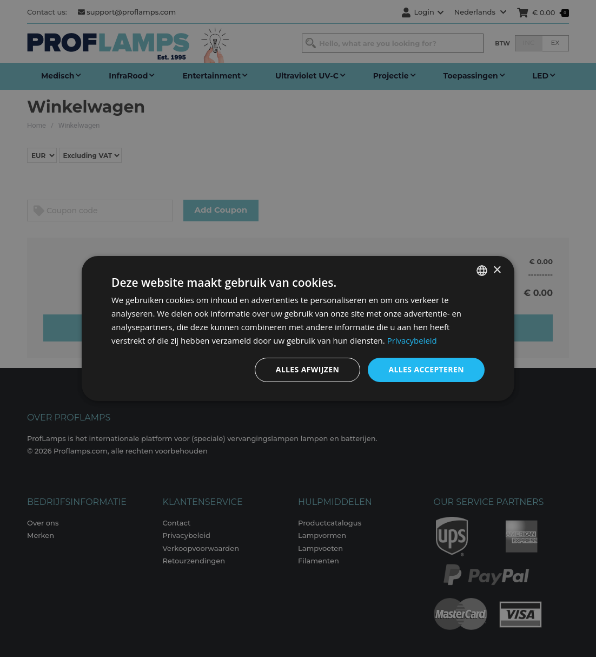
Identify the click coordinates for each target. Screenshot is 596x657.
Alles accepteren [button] (426, 369)
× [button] (497, 270)
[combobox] (481, 270)
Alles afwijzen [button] (308, 369)
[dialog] (298, 328)
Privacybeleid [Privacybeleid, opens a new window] (412, 340)
